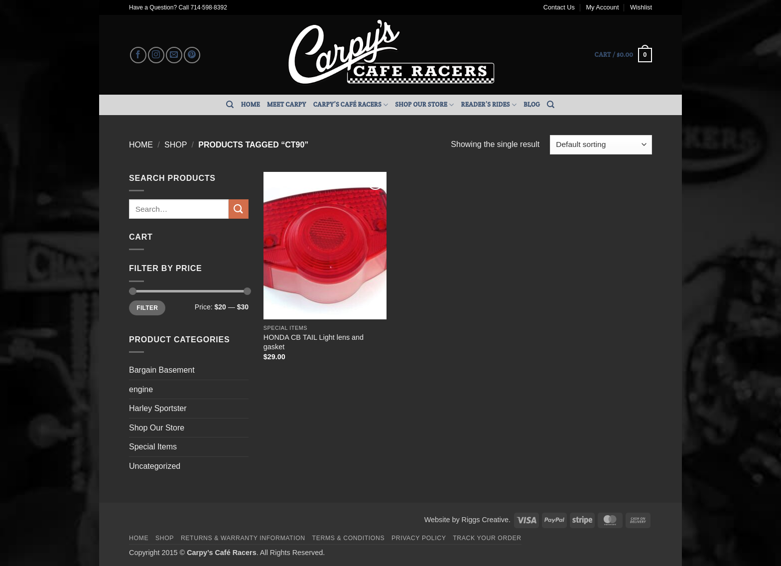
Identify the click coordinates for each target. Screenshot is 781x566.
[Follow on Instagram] (156, 55)
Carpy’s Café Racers (351, 105)
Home (250, 104)
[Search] (230, 104)
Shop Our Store (424, 105)
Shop (175, 145)
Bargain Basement (162, 370)
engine (141, 389)
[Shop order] (601, 144)
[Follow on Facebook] (138, 55)
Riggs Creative (485, 520)
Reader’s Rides (489, 105)
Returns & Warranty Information (243, 538)
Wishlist (641, 7)
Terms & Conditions (348, 538)
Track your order (487, 538)
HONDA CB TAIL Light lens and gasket (313, 342)
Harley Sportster (158, 408)
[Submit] (239, 209)
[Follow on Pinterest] (192, 55)
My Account (602, 7)
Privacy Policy (418, 538)
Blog (531, 104)
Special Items (153, 446)
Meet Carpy (286, 104)
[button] (623, 55)
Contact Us (559, 7)
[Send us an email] (174, 55)
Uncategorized (154, 466)
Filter (147, 307)
